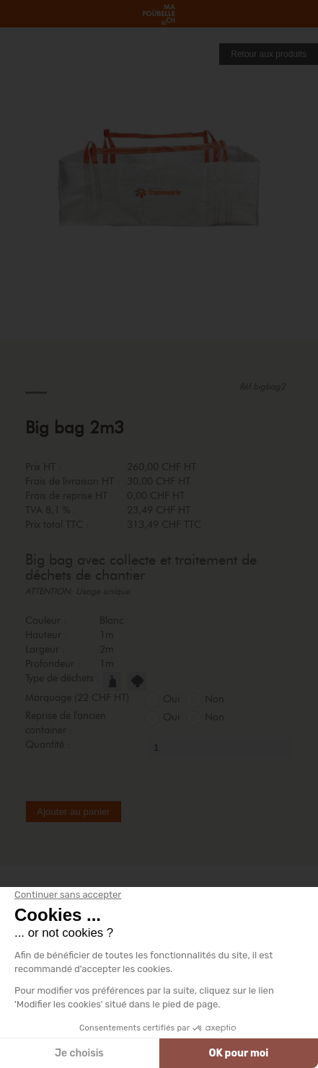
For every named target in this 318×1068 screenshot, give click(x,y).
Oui (171, 699)
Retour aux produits (268, 54)
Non (214, 699)
